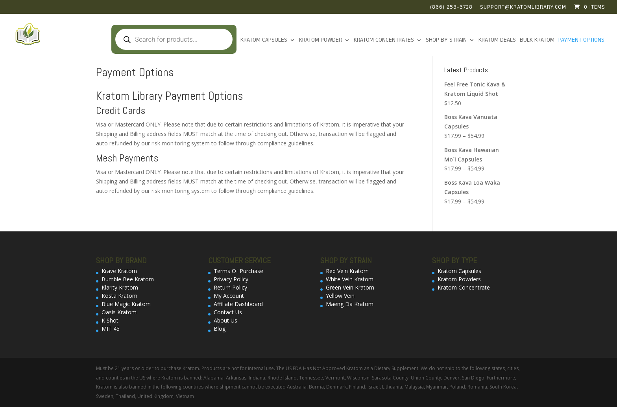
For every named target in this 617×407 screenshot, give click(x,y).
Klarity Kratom (120, 287)
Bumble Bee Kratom (128, 279)
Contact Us (228, 312)
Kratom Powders (459, 279)
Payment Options (581, 40)
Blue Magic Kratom (126, 304)
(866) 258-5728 (451, 8)
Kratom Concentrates (384, 40)
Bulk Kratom (537, 40)
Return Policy (230, 287)
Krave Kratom (119, 271)
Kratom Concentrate (464, 287)
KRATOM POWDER (320, 40)
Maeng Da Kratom (349, 304)
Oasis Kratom (119, 312)
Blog (219, 328)
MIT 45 (111, 328)
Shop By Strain (446, 40)
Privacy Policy (231, 279)
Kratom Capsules (263, 40)
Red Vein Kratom (347, 271)
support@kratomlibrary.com (523, 8)
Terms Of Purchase (238, 271)
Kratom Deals (497, 40)
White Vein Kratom (349, 279)
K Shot (110, 320)
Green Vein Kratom (350, 287)
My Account (229, 295)
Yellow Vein (340, 295)
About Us (225, 320)
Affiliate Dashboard (238, 304)
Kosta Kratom (119, 295)
